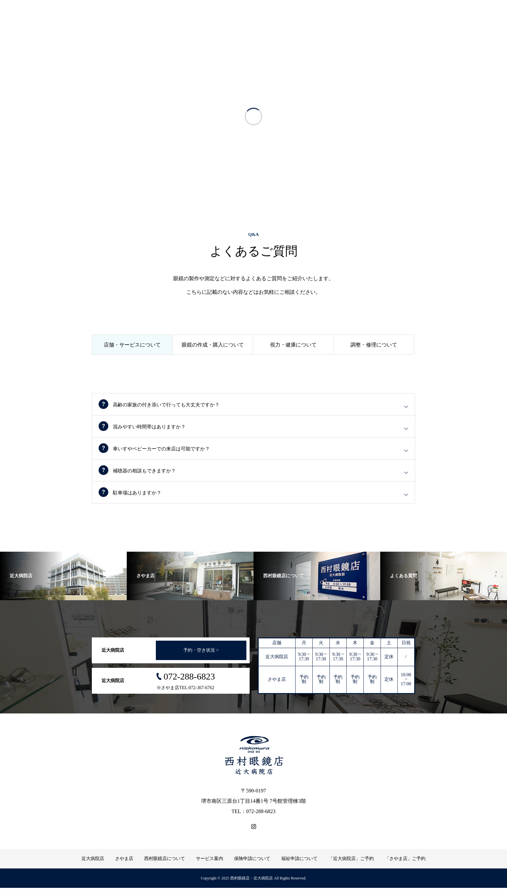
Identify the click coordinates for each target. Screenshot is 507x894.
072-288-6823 (189, 683)
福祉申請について (299, 864)
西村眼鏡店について (164, 864)
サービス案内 (209, 864)
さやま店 (124, 864)
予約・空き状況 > (201, 656)
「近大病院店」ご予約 (351, 864)
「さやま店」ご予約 (405, 864)
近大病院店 (92, 864)
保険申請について (252, 864)
